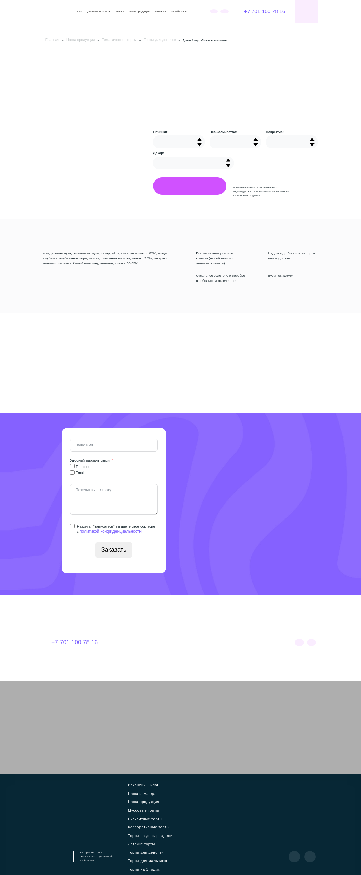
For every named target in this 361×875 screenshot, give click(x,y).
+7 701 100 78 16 (260, 11)
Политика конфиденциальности (179, 864)
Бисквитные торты (144, 794)
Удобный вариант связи (90, 459)
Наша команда (167, 781)
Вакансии (160, 11)
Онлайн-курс (178, 11)
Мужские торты (142, 834)
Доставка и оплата (98, 11)
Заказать (113, 548)
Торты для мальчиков (146, 821)
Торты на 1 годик (143, 827)
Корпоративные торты (146, 801)
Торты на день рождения (148, 807)
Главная (50, 39)
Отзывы (119, 11)
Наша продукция (139, 11)
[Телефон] (72, 465)
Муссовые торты (168, 788)
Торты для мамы (166, 834)
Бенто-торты (140, 840)
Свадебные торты (169, 827)
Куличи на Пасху (160, 847)
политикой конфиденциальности (107, 529)
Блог (79, 11)
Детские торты (141, 814)
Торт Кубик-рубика (164, 840)
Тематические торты (101, 39)
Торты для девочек (131, 39)
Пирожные (138, 847)
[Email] (72, 471)
